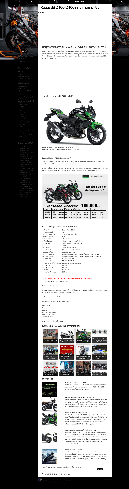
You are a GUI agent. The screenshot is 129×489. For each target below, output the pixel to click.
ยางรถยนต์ (29, 97)
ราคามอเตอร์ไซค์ (89, 480)
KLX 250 (21, 36)
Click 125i (21, 30)
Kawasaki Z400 (48, 474)
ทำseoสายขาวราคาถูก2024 (23, 63)
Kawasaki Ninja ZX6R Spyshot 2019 (76, 413)
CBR (19, 24)
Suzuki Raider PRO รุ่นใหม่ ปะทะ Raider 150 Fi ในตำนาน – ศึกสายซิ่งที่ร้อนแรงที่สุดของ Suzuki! (26, 193)
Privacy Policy (23, 43)
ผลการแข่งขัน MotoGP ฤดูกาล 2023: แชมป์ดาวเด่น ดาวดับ (25, 48)
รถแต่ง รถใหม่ (23, 86)
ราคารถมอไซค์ (22, 17)
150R (20, 27)
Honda (20, 20)
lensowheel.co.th (54, 467)
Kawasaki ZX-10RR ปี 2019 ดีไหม (75, 382)
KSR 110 (21, 39)
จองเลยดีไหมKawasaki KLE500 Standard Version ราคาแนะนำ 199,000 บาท (26, 150)
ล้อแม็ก (21, 74)
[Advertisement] (75, 30)
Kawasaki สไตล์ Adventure (73, 450)
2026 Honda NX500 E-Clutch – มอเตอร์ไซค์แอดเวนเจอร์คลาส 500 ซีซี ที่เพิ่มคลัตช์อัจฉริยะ (26, 183)
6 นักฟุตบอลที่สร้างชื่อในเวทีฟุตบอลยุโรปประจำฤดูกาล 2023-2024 (26, 56)
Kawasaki (21, 33)
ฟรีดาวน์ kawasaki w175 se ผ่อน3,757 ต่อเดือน (79, 397)
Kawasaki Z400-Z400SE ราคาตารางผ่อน (70, 7)
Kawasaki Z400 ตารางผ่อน (62, 474)
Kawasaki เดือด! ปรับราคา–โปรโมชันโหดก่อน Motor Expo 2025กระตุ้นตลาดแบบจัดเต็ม (26, 173)
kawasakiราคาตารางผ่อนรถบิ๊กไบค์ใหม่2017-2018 (80, 430)
